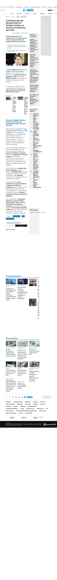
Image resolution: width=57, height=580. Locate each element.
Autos (22, 408)
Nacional (8, 406)
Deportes (22, 406)
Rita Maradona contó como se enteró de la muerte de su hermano (34, 88)
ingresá (54, 10)
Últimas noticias (17, 402)
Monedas (32, 212)
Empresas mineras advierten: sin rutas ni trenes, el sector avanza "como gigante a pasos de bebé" (34, 60)
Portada (8, 402)
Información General (12, 408)
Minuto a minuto (10, 378)
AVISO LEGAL (42, 411)
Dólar (11, 13)
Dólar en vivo (11, 7)
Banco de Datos (10, 404)
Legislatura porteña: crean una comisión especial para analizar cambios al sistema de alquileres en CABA (27, 106)
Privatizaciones (18, 7)
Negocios (42, 13)
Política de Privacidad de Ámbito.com (26, 411)
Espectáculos (30, 408)
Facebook (9, 397)
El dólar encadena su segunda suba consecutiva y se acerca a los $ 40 (11, 353)
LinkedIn (15, 397)
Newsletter (54, 13)
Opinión (50, 13)
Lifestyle (42, 404)
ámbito (7, 16)
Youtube (19, 397)
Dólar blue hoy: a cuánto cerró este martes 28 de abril (11, 372)
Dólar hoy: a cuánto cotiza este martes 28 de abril (21, 385)
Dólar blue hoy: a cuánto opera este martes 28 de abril (22, 372)
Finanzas (27, 13)
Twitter (6, 397)
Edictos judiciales (11, 413)
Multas (21, 413)
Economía (19, 13)
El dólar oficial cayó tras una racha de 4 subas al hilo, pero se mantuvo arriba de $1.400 (36, 161)
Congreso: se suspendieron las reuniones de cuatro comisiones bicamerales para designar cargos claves (11, 294)
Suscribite (21, 225)
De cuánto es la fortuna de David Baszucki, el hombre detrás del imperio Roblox (34, 99)
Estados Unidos (9, 218)
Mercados (50, 7)
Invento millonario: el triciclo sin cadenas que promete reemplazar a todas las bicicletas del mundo (34, 45)
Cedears (43, 212)
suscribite (50, 10)
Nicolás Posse (18, 17)
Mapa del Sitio (10, 411)
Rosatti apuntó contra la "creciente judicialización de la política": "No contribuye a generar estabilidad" (22, 293)
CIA (23, 216)
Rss (47, 408)
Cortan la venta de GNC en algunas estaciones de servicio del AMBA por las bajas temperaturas (37, 179)
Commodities (39, 212)
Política (34, 13)
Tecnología (40, 408)
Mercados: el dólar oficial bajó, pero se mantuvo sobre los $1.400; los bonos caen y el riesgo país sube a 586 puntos (11, 385)
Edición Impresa (32, 406)
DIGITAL (12, 418)
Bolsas (35, 212)
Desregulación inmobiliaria (35, 7)
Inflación (44, 7)
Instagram (12, 397)
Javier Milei (26, 7)
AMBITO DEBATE (38, 418)
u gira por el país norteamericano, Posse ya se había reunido (17, 130)
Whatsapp (22, 397)
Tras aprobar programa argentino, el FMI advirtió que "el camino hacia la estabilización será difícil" (17, 47)
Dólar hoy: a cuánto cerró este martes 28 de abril (34, 352)
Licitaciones (28, 413)
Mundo (16, 406)
